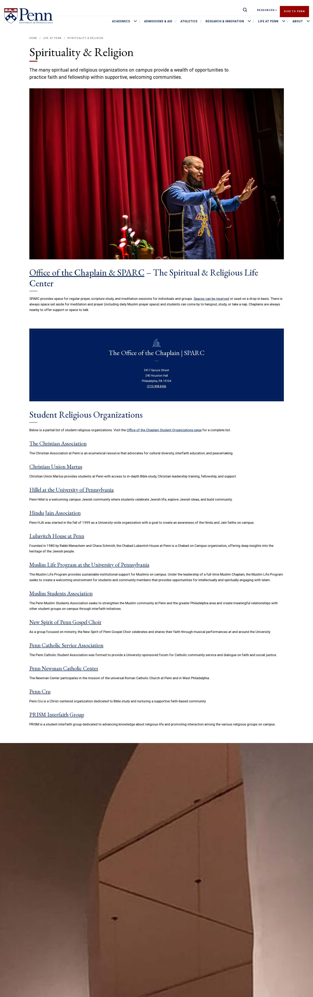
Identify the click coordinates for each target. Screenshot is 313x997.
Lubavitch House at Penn (56, 535)
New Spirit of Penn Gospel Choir (65, 622)
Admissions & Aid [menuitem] (158, 21)
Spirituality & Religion (85, 38)
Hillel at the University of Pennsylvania (71, 489)
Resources (267, 10)
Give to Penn (294, 10)
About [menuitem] (297, 21)
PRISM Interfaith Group (56, 714)
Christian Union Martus (55, 466)
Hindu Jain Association (55, 512)
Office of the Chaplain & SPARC (87, 272)
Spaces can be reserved (211, 299)
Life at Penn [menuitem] (268, 21)
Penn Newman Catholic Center (63, 668)
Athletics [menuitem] (189, 21)
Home (33, 38)
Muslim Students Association (61, 593)
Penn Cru (40, 691)
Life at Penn (52, 38)
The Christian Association (58, 443)
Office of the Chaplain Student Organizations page (164, 430)
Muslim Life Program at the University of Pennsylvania (89, 564)
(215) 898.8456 (156, 386)
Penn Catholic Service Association (66, 645)
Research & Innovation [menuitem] (225, 21)
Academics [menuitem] (121, 21)
